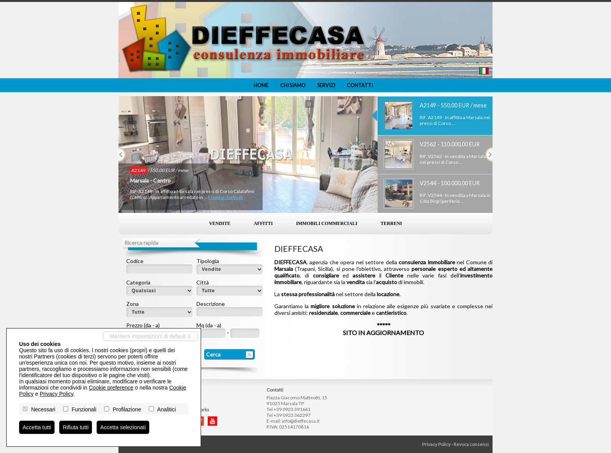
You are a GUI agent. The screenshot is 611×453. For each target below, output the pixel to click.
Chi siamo (293, 85)
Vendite (219, 223)
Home (261, 85)
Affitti (263, 223)
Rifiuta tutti (75, 427)
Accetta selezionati (123, 427)
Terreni (391, 223)
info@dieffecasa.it (301, 421)
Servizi (326, 85)
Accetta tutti (37, 427)
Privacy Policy (436, 444)
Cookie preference (111, 388)
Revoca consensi (471, 444)
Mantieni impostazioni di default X (150, 336)
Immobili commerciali (326, 223)
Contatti (360, 85)
